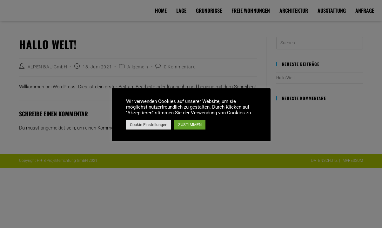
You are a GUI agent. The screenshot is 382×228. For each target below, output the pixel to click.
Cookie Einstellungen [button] (148, 124)
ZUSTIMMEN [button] (190, 124)
